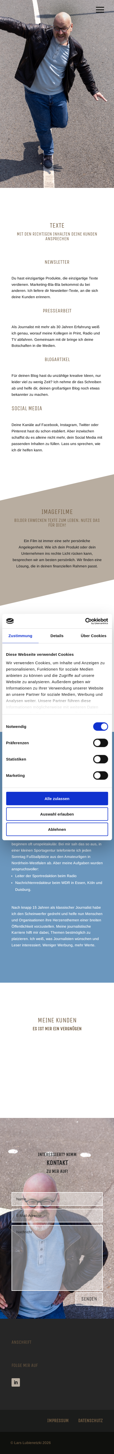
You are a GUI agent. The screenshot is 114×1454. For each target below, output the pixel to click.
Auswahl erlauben (57, 814)
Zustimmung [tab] (20, 635)
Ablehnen (57, 829)
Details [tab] (57, 635)
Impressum (58, 1420)
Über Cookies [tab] (93, 635)
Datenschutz (90, 1420)
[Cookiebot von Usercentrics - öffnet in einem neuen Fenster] (85, 621)
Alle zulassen (57, 798)
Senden (89, 1299)
